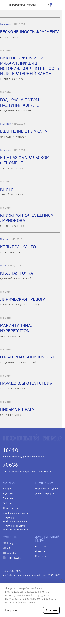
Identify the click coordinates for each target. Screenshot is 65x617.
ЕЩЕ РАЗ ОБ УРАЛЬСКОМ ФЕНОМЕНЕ (24, 160)
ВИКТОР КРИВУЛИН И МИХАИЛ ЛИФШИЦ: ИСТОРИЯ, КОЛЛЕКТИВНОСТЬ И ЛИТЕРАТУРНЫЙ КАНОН (29, 65)
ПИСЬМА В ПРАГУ (17, 409)
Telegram (12, 543)
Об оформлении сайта (15, 512)
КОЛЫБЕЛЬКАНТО (18, 246)
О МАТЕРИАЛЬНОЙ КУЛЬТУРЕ (29, 357)
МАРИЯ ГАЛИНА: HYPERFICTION (16, 328)
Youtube (11, 552)
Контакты (40, 556)
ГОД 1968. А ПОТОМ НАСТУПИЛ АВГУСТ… (20, 102)
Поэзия (4, 239)
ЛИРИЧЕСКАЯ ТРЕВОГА (22, 299)
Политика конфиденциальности (15, 519)
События (7, 503)
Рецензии (5, 24)
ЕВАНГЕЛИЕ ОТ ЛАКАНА (23, 131)
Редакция (8, 493)
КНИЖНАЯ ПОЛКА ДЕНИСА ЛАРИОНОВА (26, 217)
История (7, 488)
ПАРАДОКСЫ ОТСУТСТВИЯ (26, 383)
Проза (3, 265)
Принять (51, 610)
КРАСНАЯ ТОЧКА (16, 273)
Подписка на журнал (46, 488)
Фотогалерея (10, 508)
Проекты (8, 498)
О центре (40, 551)
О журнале (41, 546)
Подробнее (12, 610)
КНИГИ (7, 189)
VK (8, 548)
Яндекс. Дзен (14, 557)
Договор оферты (44, 493)
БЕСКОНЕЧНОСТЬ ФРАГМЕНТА (30, 31)
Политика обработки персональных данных (15, 527)
